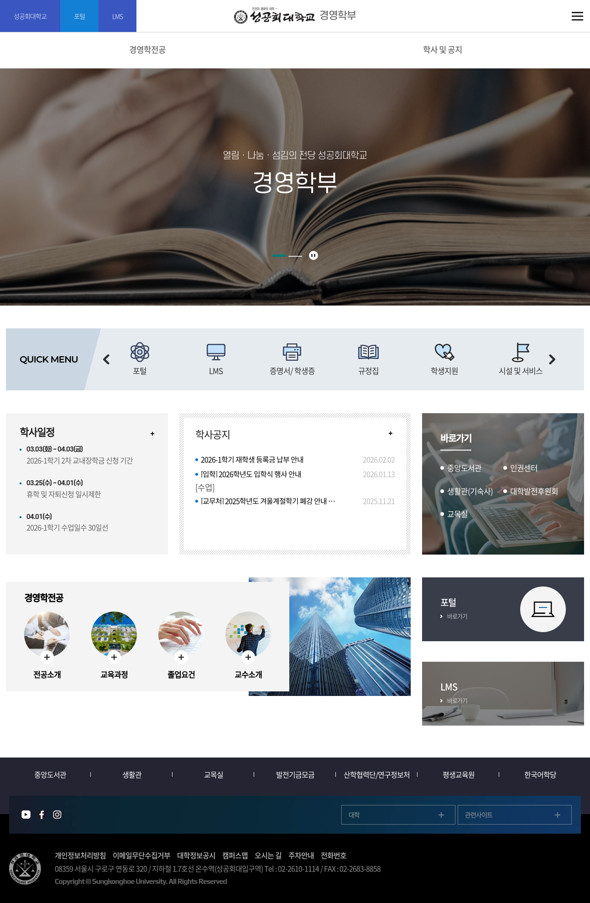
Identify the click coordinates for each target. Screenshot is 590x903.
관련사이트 (478, 814)
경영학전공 (147, 49)
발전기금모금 (295, 774)
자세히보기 (152, 434)
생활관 (131, 774)
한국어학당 (540, 774)
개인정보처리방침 (80, 855)
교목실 (213, 774)
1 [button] (279, 255)
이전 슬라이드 (106, 359)
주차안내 (301, 855)
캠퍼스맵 (235, 855)
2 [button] (295, 256)
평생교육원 (459, 774)
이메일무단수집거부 (141, 855)
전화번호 (333, 855)
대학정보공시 (196, 855)
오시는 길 (268, 855)
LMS (117, 16)
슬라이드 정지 (313, 255)
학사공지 (212, 434)
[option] (140, 359)
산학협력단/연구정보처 (377, 774)
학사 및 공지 (442, 49)
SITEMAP (577, 16)
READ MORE (390, 433)
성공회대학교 (30, 16)
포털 (79, 16)
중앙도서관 (50, 774)
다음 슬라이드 (552, 359)
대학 (354, 814)
